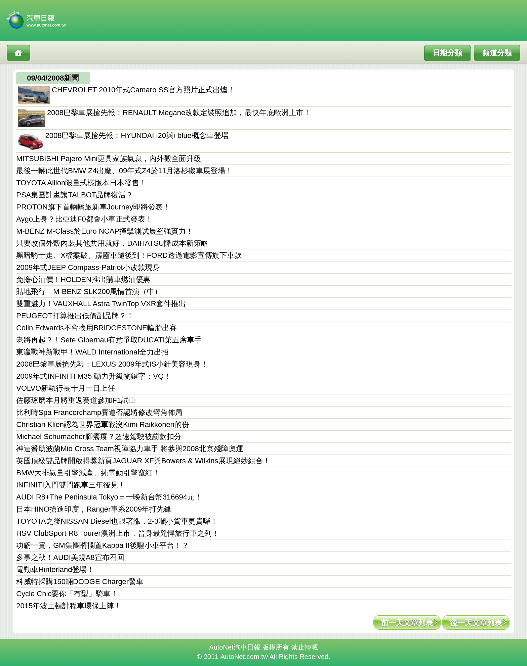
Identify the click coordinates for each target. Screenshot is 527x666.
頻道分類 (497, 53)
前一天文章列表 (407, 623)
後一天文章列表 (476, 623)
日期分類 (447, 53)
